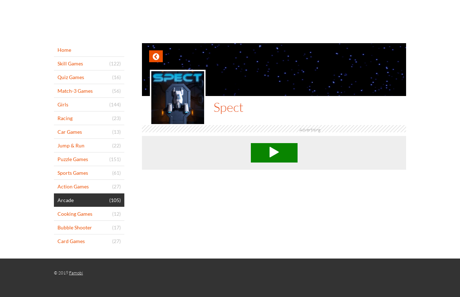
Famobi (76, 272)
